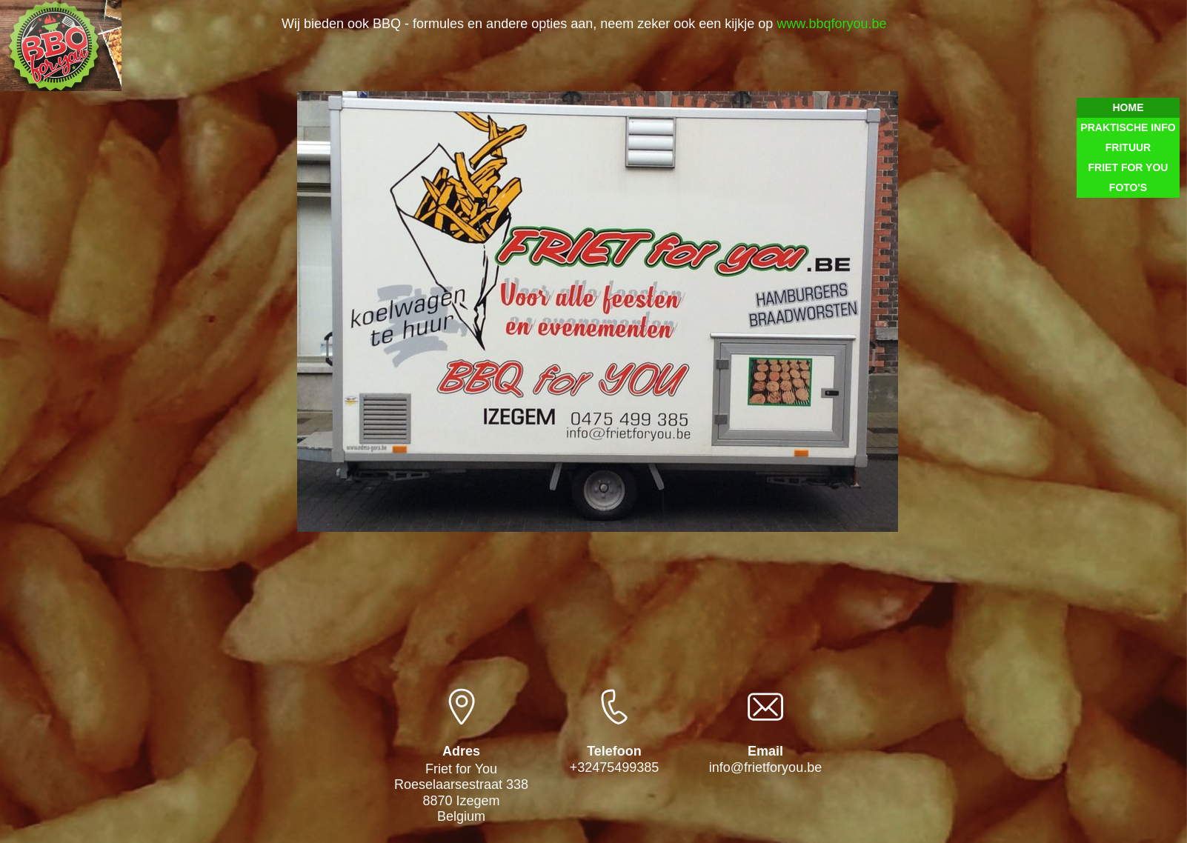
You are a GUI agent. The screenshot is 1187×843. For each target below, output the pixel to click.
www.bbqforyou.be (829, 23)
